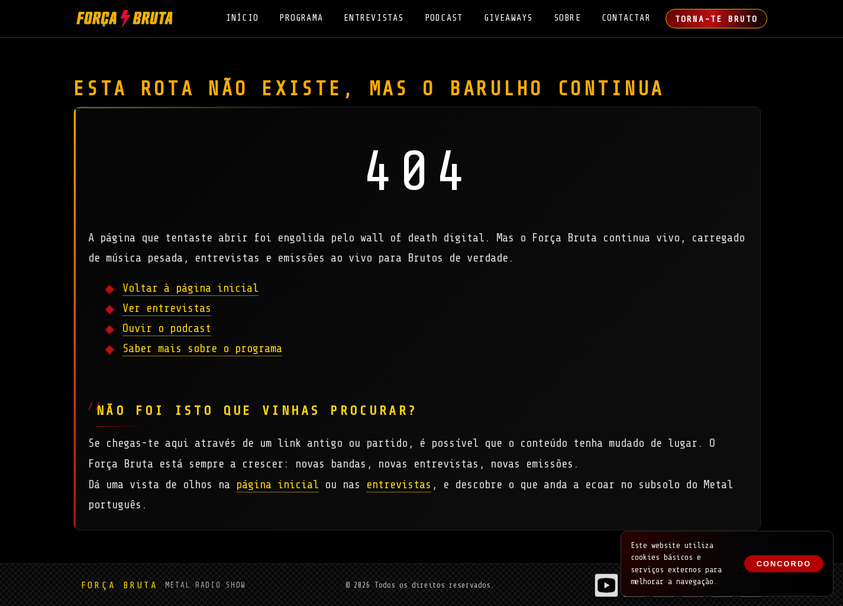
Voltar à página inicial (190, 288)
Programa (301, 18)
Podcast (444, 18)
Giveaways (508, 18)
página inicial (277, 484)
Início (242, 18)
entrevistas (398, 484)
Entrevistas (373, 18)
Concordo (784, 563)
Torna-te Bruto (716, 19)
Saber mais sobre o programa (202, 348)
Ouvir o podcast (166, 328)
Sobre (567, 18)
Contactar (626, 18)
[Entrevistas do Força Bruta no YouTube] (606, 585)
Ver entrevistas (166, 308)
